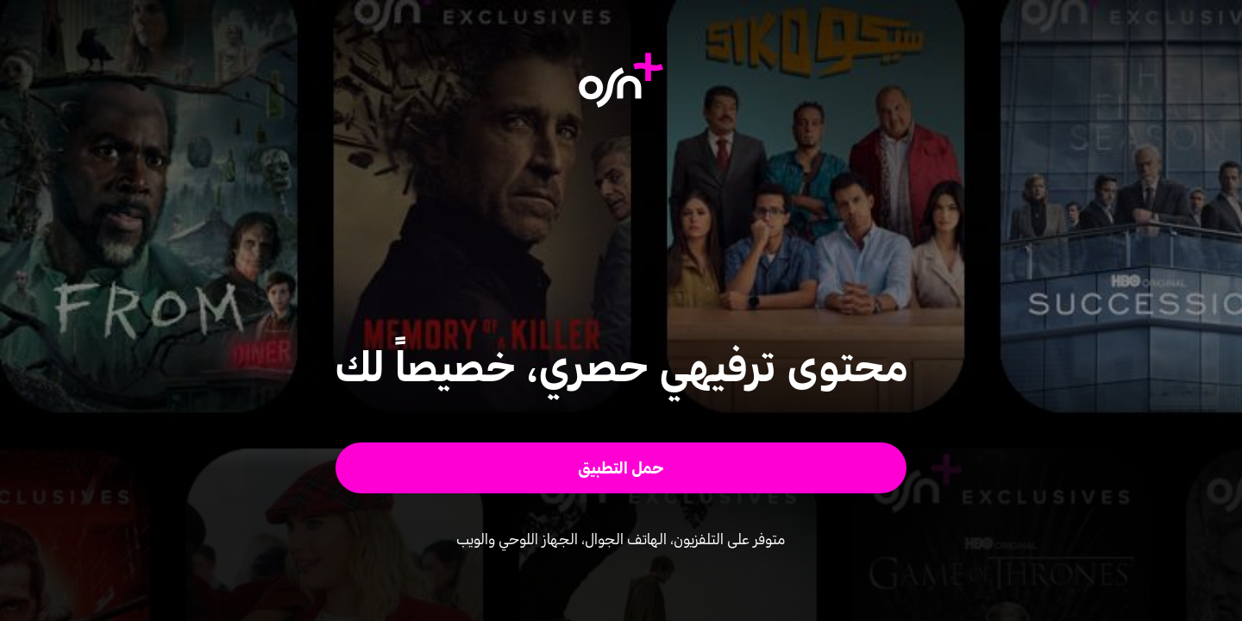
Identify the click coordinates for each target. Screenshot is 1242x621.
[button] (621, 467)
